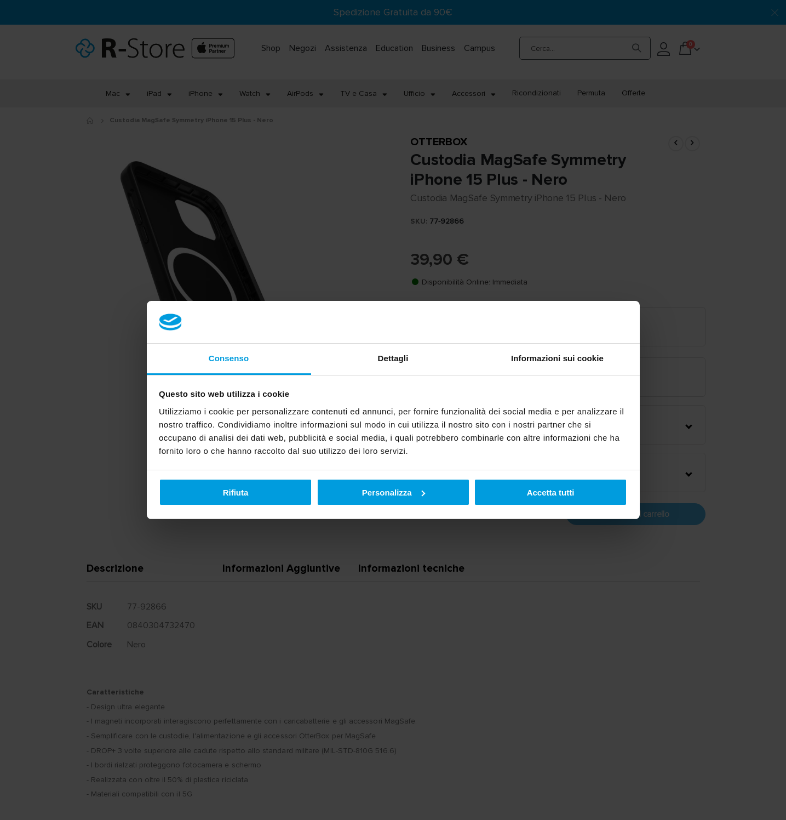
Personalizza (393, 492)
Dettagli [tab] (393, 358)
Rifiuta (236, 492)
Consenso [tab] (229, 358)
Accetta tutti (551, 492)
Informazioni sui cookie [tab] (557, 358)
